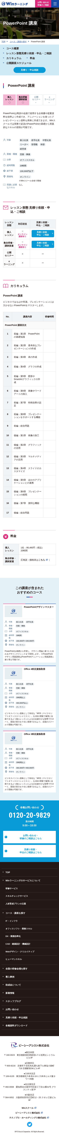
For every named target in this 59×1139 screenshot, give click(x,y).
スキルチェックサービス (17, 896)
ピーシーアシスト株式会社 (27, 1113)
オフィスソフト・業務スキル (19, 929)
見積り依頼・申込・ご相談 (43, 233)
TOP (8, 872)
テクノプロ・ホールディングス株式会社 (27, 1118)
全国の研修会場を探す (17, 968)
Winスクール (28, 1108)
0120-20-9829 (29, 815)
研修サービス (12, 888)
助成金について (13, 985)
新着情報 (10, 993)
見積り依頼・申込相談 (17, 1017)
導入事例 (10, 977)
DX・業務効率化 (13, 936)
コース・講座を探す (15, 913)
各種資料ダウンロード (17, 1025)
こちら (41, 560)
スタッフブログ (13, 1001)
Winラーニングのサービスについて (23, 880)
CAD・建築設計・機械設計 (18, 944)
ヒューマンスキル (14, 959)
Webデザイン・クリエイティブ (20, 951)
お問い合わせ (12, 1009)
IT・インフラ (12, 921)
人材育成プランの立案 (16, 904)
